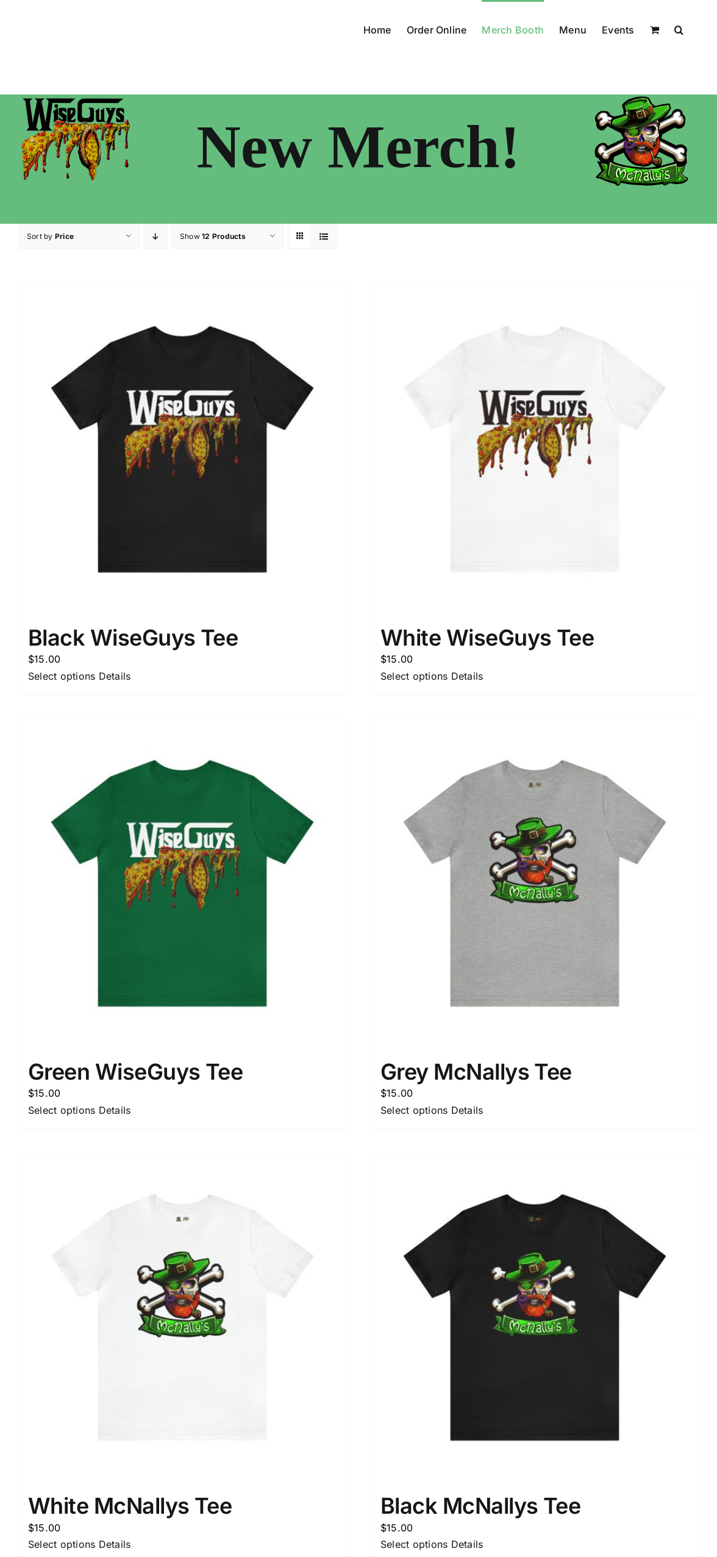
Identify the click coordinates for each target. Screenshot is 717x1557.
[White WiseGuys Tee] (534, 449)
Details (115, 676)
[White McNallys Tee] (182, 1317)
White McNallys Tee (130, 1505)
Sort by (50, 236)
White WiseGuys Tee (487, 637)
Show (213, 236)
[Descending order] (156, 236)
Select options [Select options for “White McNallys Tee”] (61, 1544)
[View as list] (324, 236)
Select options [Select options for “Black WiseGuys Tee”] (61, 676)
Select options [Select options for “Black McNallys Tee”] (414, 1544)
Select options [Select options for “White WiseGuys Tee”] (414, 676)
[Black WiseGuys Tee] (182, 449)
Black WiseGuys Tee (133, 637)
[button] (678, 28)
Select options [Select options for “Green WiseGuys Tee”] (61, 1110)
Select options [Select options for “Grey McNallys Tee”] (414, 1110)
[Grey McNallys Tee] (534, 883)
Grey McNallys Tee (476, 1071)
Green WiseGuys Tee (135, 1071)
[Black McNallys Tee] (534, 1317)
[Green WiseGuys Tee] (182, 883)
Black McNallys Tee (480, 1505)
